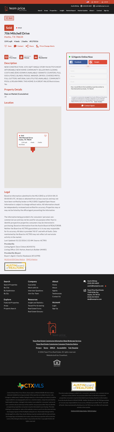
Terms (95, 101)
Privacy (100, 101)
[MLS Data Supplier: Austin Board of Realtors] (83, 386)
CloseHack (63, 355)
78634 (19, 36)
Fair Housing (73, 348)
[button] (88, 105)
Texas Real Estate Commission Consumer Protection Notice (57, 344)
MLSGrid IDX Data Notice (14, 259)
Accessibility (61, 348)
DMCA (52, 348)
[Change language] (87, 2)
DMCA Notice (31, 259)
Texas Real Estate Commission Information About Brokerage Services (57, 341)
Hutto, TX (9, 36)
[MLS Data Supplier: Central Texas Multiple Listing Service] (30, 386)
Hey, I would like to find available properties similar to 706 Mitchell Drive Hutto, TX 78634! (88, 90)
